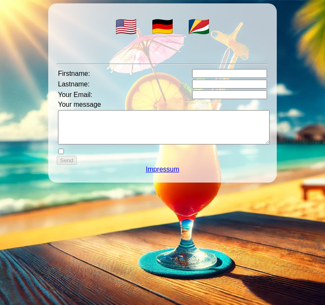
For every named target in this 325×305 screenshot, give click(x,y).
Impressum (162, 175)
